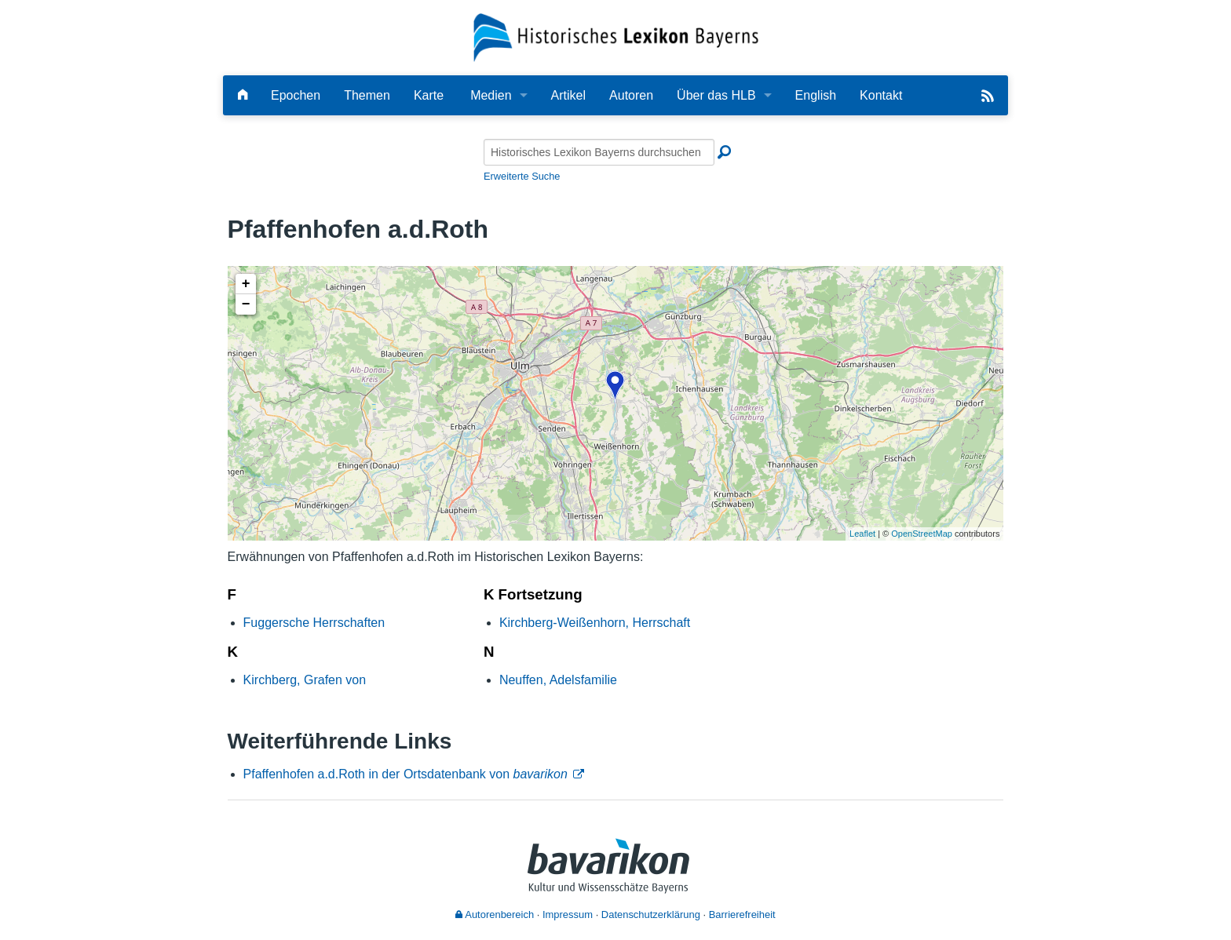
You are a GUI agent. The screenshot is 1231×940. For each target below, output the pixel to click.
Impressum (567, 914)
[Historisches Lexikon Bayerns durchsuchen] (599, 152)
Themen (367, 95)
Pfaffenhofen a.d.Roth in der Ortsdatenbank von (405, 774)
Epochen (295, 95)
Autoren (631, 95)
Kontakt (881, 95)
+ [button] (246, 284)
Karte (429, 95)
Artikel (568, 95)
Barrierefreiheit (742, 914)
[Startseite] (616, 36)
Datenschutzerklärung (650, 914)
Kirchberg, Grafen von (305, 680)
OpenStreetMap (921, 533)
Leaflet (862, 533)
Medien (490, 95)
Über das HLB (716, 95)
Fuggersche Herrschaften (314, 622)
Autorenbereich (494, 914)
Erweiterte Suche (522, 176)
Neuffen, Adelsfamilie (558, 680)
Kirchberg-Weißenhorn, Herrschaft (594, 622)
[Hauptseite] (242, 95)
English (815, 95)
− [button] (246, 304)
